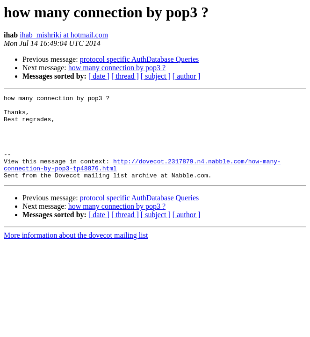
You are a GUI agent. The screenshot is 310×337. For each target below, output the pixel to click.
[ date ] (98, 76)
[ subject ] (156, 76)
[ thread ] (125, 76)
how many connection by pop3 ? (117, 68)
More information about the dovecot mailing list (76, 252)
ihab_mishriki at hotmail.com (64, 35)
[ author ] (187, 76)
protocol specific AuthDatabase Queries (139, 59)
